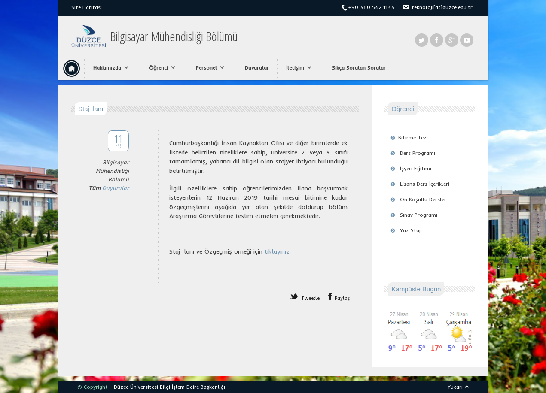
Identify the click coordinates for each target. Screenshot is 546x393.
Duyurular (257, 67)
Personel (208, 67)
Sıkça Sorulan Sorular (359, 67)
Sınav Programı (418, 215)
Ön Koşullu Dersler (423, 199)
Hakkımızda (109, 67)
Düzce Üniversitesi (136, 387)
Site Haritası (86, 7)
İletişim (297, 67)
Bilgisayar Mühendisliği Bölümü (174, 36)
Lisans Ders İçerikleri (424, 184)
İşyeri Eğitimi (415, 168)
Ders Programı (417, 153)
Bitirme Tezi (413, 137)
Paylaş (342, 298)
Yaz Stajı (411, 230)
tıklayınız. (278, 251)
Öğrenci (160, 67)
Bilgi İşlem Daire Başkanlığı (192, 387)
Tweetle (310, 298)
